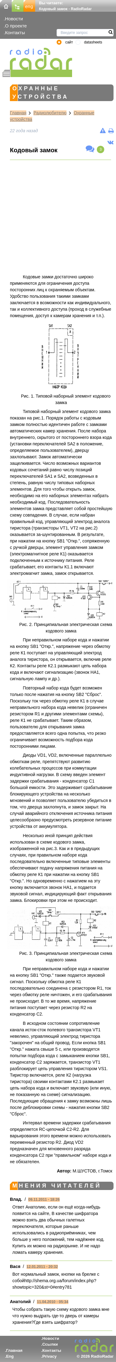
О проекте (16, 25)
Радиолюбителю (50, 112)
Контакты (15, 32)
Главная (18, 112)
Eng (10, 1356)
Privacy (49, 1356)
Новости (14, 18)
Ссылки (50, 1344)
